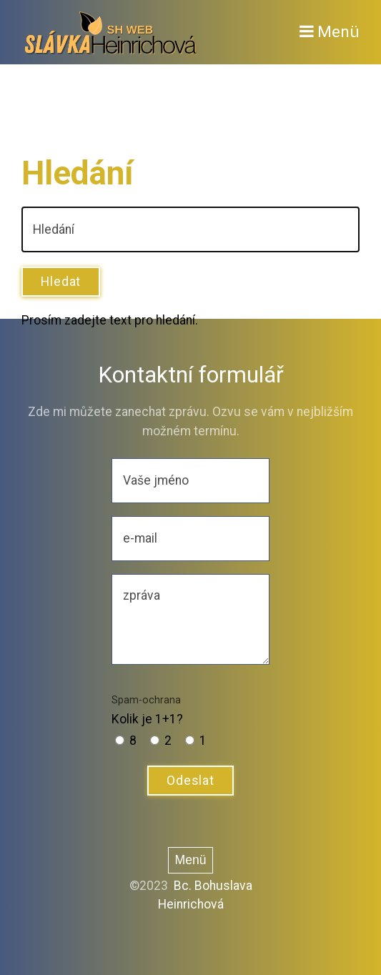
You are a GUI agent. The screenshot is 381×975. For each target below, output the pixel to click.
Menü (338, 31)
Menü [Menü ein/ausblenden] (190, 860)
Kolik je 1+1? (147, 710)
